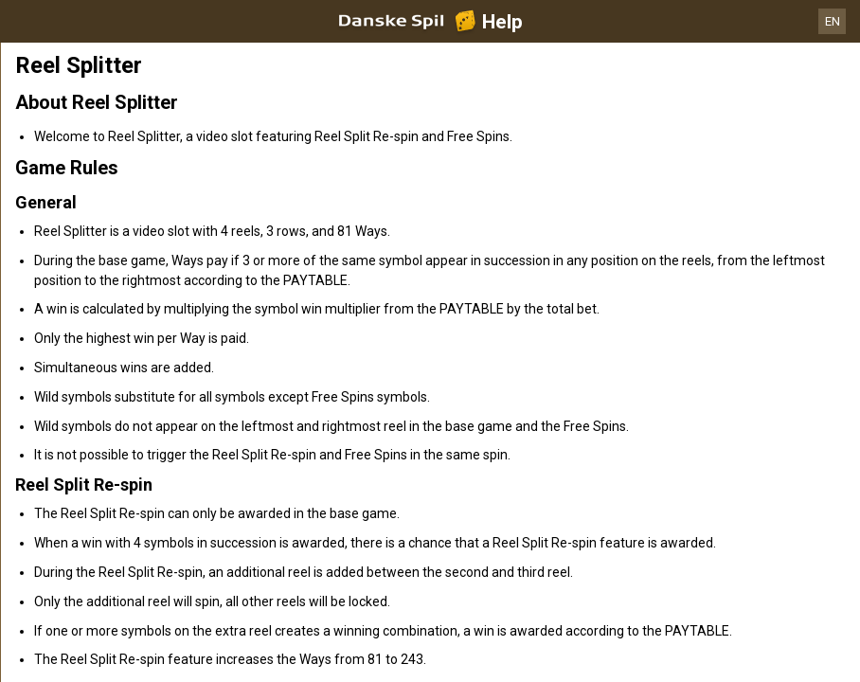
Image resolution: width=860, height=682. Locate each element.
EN (832, 21)
